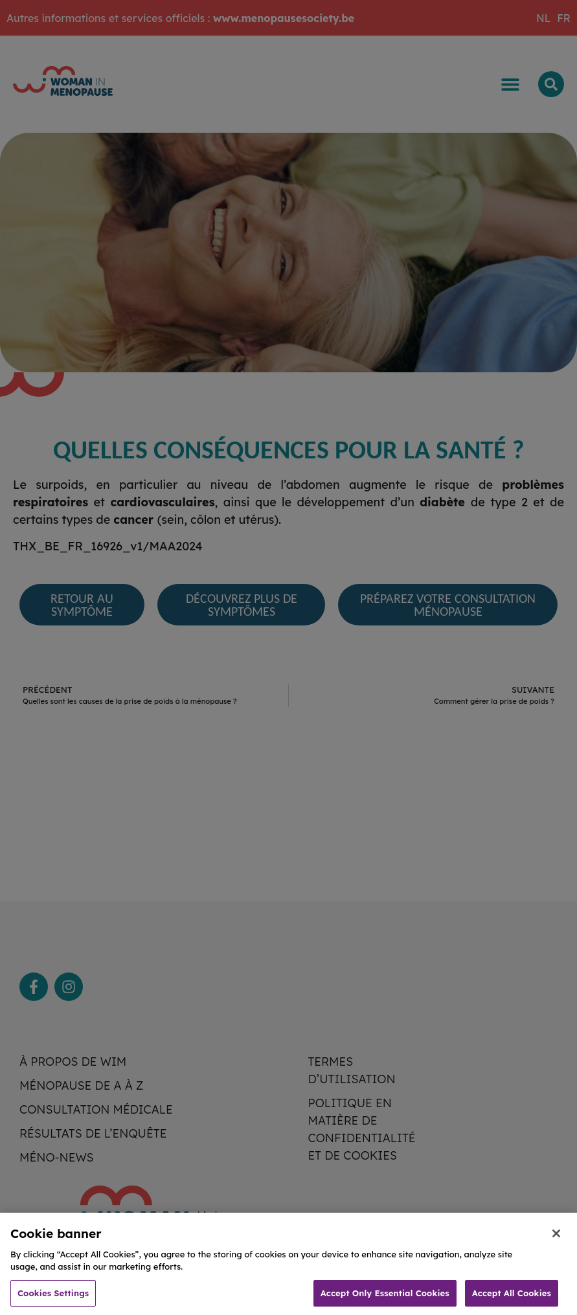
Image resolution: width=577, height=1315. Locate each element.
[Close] (556, 1238)
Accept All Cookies (511, 1297)
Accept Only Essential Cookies (385, 1297)
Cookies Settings (53, 1297)
